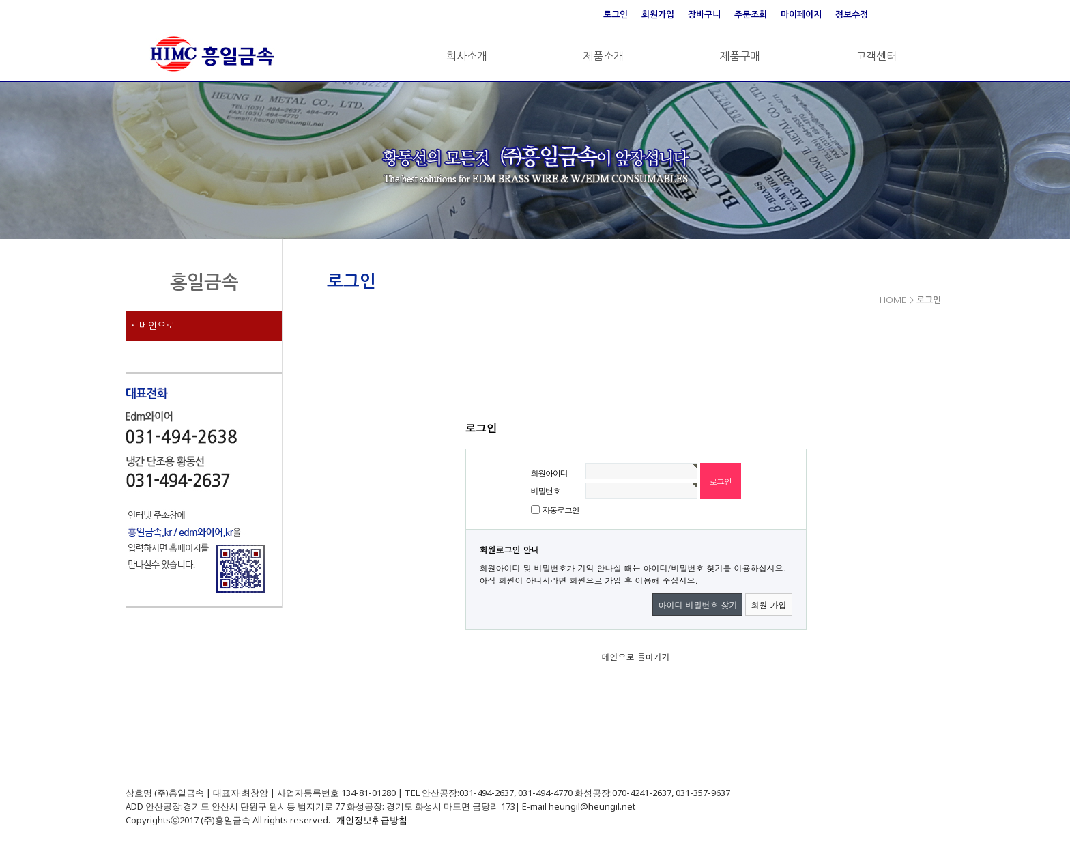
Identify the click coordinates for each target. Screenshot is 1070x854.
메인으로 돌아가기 (635, 656)
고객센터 (876, 56)
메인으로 (157, 325)
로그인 (615, 14)
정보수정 (851, 14)
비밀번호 (545, 490)
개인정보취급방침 (371, 820)
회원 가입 (768, 604)
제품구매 (739, 56)
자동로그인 (561, 509)
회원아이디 (549, 473)
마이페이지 (801, 14)
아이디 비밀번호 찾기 (697, 604)
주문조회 (750, 14)
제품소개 (603, 56)
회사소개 (466, 56)
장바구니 (704, 14)
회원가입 (657, 14)
